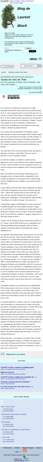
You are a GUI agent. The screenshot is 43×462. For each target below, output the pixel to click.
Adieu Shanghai (5, 422)
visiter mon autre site (26, 35)
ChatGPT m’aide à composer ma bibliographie (17, 367)
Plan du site (7, 448)
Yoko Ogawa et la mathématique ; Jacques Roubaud (15, 429)
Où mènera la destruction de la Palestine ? (15, 382)
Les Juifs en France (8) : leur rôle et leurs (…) (17, 386)
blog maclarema (10, 383)
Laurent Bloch (36, 92)
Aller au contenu (15, 1)
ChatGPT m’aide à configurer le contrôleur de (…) (18, 377)
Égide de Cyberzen (7, 372)
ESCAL (22, 460)
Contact (16, 448)
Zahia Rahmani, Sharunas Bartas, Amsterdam (13, 414)
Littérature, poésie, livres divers (17, 72)
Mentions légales (27, 448)
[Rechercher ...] (29, 66)
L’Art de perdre (5, 437)
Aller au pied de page (16, 3)
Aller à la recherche (27, 1)
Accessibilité (4, 1)
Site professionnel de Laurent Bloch (15, 369)
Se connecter (8, 66)
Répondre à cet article (15, 354)
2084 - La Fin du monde (8, 406)
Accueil (3, 72)
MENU (33, 59)
